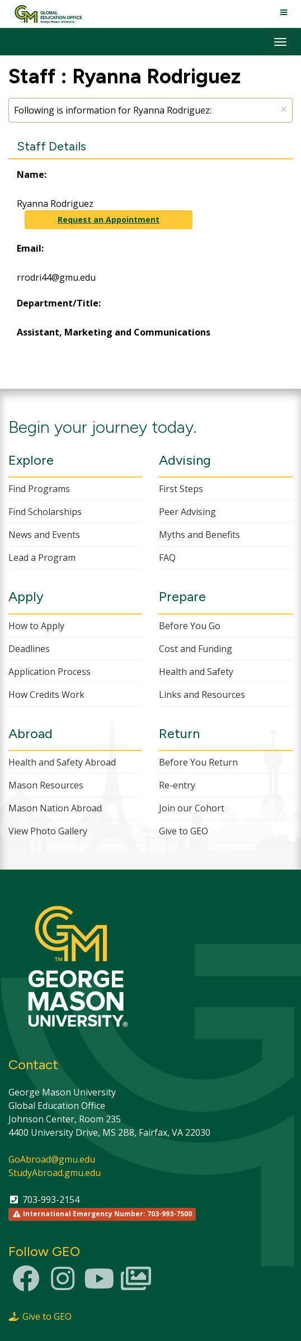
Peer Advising (187, 512)
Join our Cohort (191, 808)
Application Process (49, 671)
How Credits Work (46, 694)
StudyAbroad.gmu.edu (54, 1173)
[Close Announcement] (283, 109)
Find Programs (39, 489)
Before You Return (198, 762)
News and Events (44, 534)
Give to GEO (183, 831)
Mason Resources (45, 785)
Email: (30, 248)
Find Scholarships (45, 512)
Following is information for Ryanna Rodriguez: (150, 109)
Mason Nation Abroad (55, 808)
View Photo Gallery (47, 831)
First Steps (181, 489)
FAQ (167, 557)
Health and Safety (196, 671)
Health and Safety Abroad (62, 762)
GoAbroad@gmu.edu (51, 1159)
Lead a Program (42, 557)
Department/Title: (59, 303)
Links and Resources (202, 694)
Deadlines (29, 649)
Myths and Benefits (199, 534)
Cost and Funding (195, 649)
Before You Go (189, 626)
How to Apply (36, 626)
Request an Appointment (108, 219)
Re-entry (177, 785)
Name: (31, 174)
